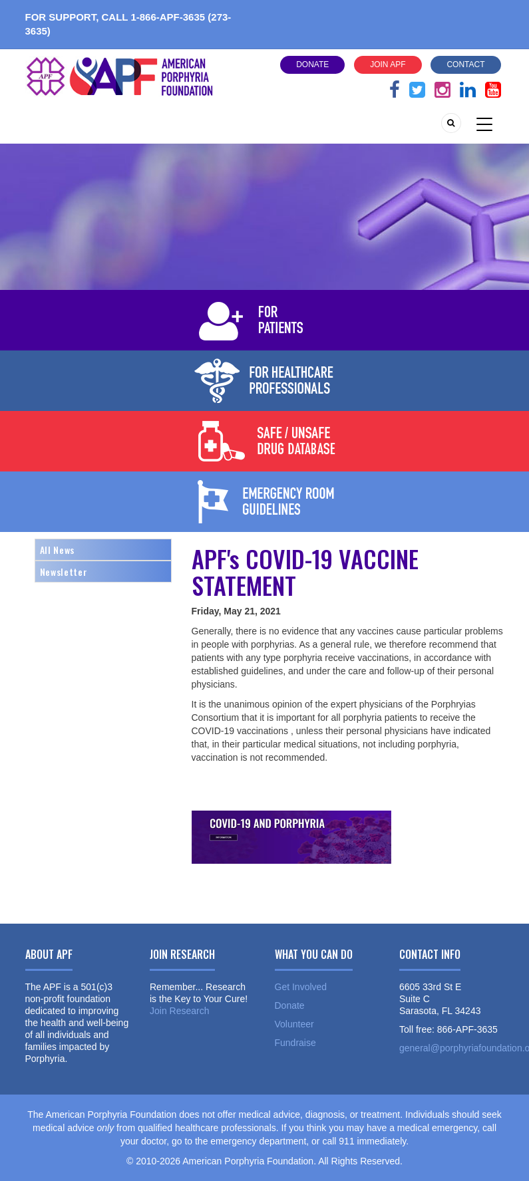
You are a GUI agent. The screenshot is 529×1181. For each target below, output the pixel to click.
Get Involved (301, 987)
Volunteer (294, 1024)
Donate (312, 64)
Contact (465, 64)
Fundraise (295, 1042)
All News (57, 550)
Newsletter (64, 572)
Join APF (387, 64)
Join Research (180, 1010)
